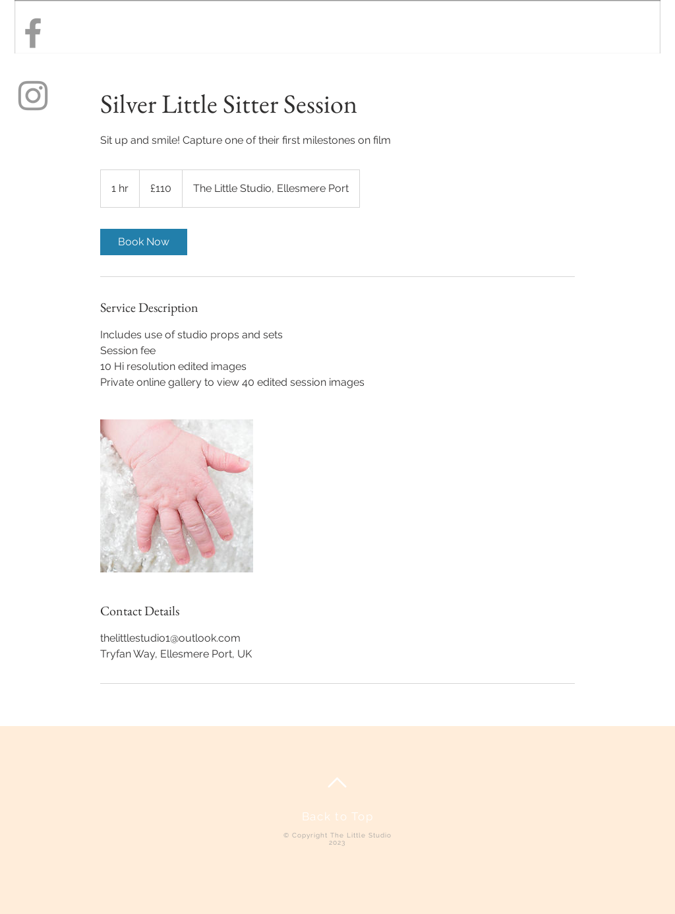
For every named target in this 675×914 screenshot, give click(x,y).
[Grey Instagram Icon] (33, 95)
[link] (143, 242)
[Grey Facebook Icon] (33, 33)
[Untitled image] (176, 495)
